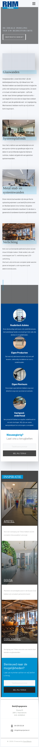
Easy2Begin (27, 741)
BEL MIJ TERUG (19, 453)
